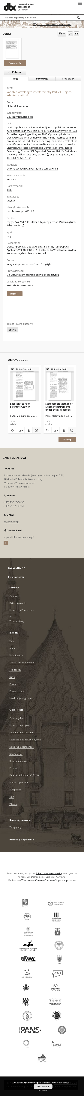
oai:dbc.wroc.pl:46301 (20, 211)
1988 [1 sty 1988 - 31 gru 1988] (9, 189)
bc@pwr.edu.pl (11, 521)
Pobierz (14, 72)
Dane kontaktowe (18, 761)
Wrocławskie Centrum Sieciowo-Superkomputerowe (48, 880)
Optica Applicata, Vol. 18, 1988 (43, 246)
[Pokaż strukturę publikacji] (24, 369)
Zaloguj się (15, 827)
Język (12, 676)
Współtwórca (16, 655)
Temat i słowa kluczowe (21, 662)
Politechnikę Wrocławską (49, 873)
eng (9, 236)
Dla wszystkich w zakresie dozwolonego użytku (33, 274)
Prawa (12, 684)
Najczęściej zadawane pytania (25, 739)
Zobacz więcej (16, 621)
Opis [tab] (15, 79)
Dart (11, 796)
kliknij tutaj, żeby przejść (34, 154)
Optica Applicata (16, 246)
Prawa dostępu (17, 691)
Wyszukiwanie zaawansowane (52, 24)
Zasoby (13, 596)
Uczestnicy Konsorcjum (21, 610)
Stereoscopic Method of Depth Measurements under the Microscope (59, 406)
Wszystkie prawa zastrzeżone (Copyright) (29, 264)
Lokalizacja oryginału (20, 698)
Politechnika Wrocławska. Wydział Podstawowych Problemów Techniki (41, 251)
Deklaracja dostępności (21, 746)
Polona (13, 768)
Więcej (67, 439)
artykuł (11, 200)
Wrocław (11, 179)
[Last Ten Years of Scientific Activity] (24, 384)
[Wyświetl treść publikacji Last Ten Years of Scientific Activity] (28, 430)
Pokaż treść (15, 63)
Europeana (15, 789)
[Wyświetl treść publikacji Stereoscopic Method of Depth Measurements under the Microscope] (64, 430)
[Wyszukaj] (78, 17)
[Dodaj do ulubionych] (70, 33)
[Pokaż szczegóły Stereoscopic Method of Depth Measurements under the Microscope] (71, 430)
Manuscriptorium (18, 782)
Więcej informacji (60, 1083)
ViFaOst (13, 803)
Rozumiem (43, 1086)
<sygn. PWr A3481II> (18, 222)
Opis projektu (16, 718)
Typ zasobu (15, 669)
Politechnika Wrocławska (20, 285)
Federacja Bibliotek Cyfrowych (25, 775)
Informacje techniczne (21, 732)
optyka (12, 329)
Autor (12, 648)
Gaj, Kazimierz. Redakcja (20, 116)
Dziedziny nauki (17, 603)
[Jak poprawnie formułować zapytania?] (77, 24)
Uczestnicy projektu (19, 725)
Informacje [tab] (42, 79)
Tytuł (12, 641)
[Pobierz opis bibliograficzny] (20, 430)
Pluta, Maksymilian (17, 106)
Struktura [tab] (68, 79)
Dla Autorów (15, 753)
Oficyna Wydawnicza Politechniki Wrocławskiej (32, 168)
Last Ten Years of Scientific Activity (20, 405)
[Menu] (79, 3)
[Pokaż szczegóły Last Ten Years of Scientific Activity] (36, 430)
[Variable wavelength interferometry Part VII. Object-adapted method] (12, 49)
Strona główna (16, 576)
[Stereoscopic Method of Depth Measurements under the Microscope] (60, 384)
